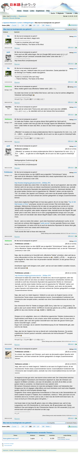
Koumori (8, 349)
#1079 (75, 241)
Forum (25, 11)
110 (38, 25)
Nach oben (34, 450)
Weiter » (48, 25)
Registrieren (22, 16)
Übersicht (6, 18)
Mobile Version (41, 450)
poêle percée (45, 223)
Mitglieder (60, 13)
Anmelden (14, 16)
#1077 (75, 146)
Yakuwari (67, 439)
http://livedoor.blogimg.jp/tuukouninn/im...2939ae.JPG (32, 183)
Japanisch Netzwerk (9, 22)
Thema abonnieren (8, 445)
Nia (8, 36)
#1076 (75, 119)
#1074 (75, 87)
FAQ (47, 11)
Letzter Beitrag (61, 439)
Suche (52, 13)
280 (43, 25)
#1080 (75, 349)
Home (19, 11)
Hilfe (75, 13)
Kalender (68, 13)
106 (23, 25)
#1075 (75, 107)
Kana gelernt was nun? (11, 438)
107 (26, 25)
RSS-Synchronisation (51, 450)
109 (34, 25)
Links (32, 11)
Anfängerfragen (28, 22)
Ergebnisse (40, 11)
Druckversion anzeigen (9, 443)
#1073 (75, 68)
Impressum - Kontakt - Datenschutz (11, 450)
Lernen (20, 22)
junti (8, 52)
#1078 (75, 172)
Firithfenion (8, 172)
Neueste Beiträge (15, 18)
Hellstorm (73, 341)
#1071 (75, 36)
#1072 (75, 52)
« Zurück (13, 25)
